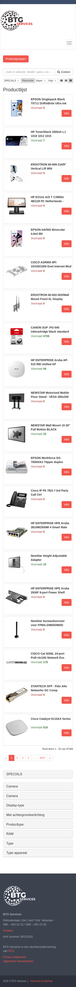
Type (9, 843)
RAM (10, 834)
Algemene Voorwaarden (18, 961)
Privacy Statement (14, 957)
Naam (41, 80)
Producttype (15, 824)
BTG (11, 951)
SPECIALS (12, 80)
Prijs (52, 80)
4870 (42, 758)
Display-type (15, 805)
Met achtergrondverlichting (25, 815)
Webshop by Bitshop (41, 981)
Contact (8, 930)
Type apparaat (16, 853)
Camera (12, 786)
